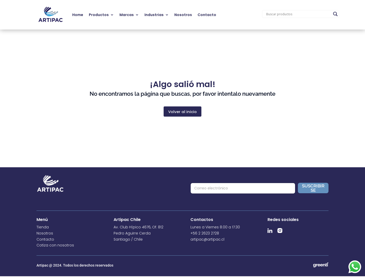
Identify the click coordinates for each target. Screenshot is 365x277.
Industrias (154, 14)
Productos (99, 14)
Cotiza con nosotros (55, 245)
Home (77, 14)
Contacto (207, 14)
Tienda (42, 227)
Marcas (126, 14)
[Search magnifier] (335, 14)
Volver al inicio (183, 112)
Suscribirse (313, 188)
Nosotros (183, 14)
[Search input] (298, 14)
